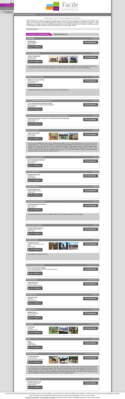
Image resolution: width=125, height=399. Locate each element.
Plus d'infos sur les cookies (32, 397)
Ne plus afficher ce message (47, 397)
